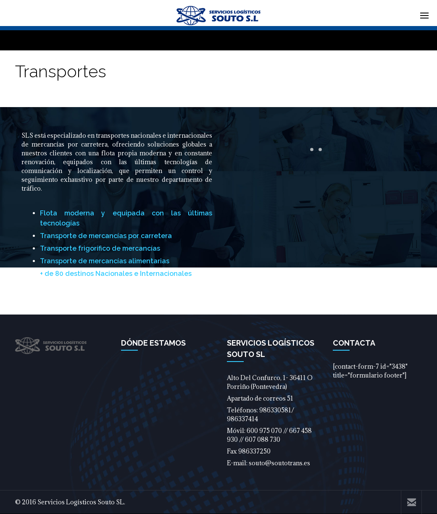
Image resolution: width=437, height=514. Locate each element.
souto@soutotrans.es (279, 463)
